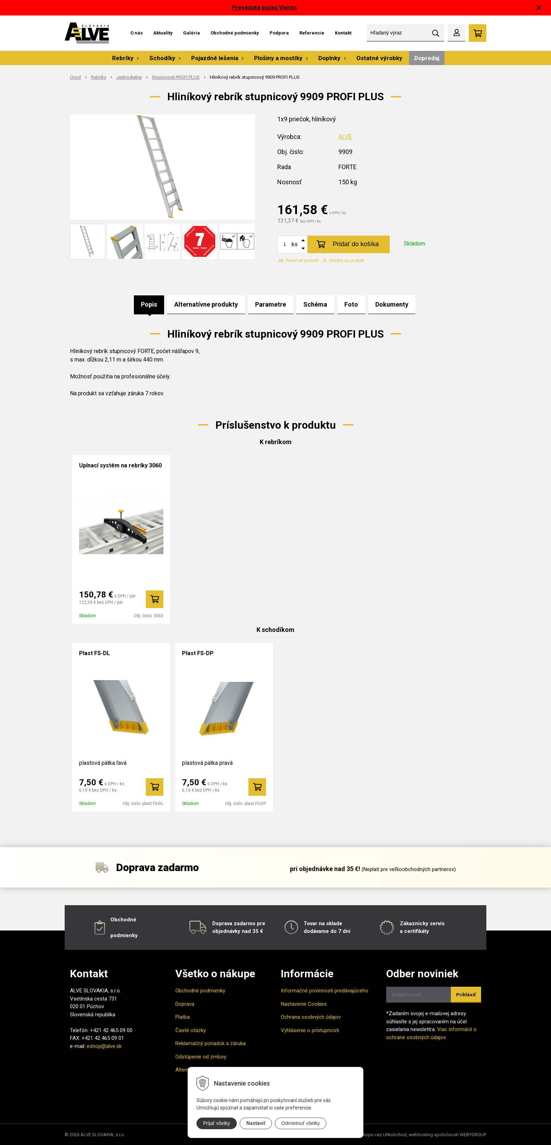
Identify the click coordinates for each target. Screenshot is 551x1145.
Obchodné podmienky (234, 33)
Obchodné (123, 919)
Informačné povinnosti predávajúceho (324, 990)
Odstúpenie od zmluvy (200, 1057)
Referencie (311, 33)
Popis (149, 304)
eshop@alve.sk (104, 1046)
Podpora (279, 33)
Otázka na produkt (343, 260)
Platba (182, 1017)
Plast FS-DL (94, 653)
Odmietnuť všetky (300, 1123)
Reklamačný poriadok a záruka (210, 1043)
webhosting (421, 1134)
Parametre (270, 304)
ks (295, 244)
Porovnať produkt (298, 260)
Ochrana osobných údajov (311, 1017)
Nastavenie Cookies (304, 1004)
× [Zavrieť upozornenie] (539, 7)
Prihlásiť (466, 994)
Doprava (184, 1004)
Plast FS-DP (198, 653)
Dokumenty (391, 304)
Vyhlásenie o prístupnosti (310, 1030)
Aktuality (163, 33)
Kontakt (343, 33)
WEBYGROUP (473, 1134)
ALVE (345, 136)
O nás (136, 33)
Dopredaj (426, 58)
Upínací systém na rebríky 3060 (120, 465)
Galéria (191, 33)
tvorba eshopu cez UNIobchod (375, 1134)
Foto (351, 304)
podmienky (124, 935)
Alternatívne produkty (206, 304)
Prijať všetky (216, 1123)
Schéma (315, 304)
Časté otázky (190, 1030)
